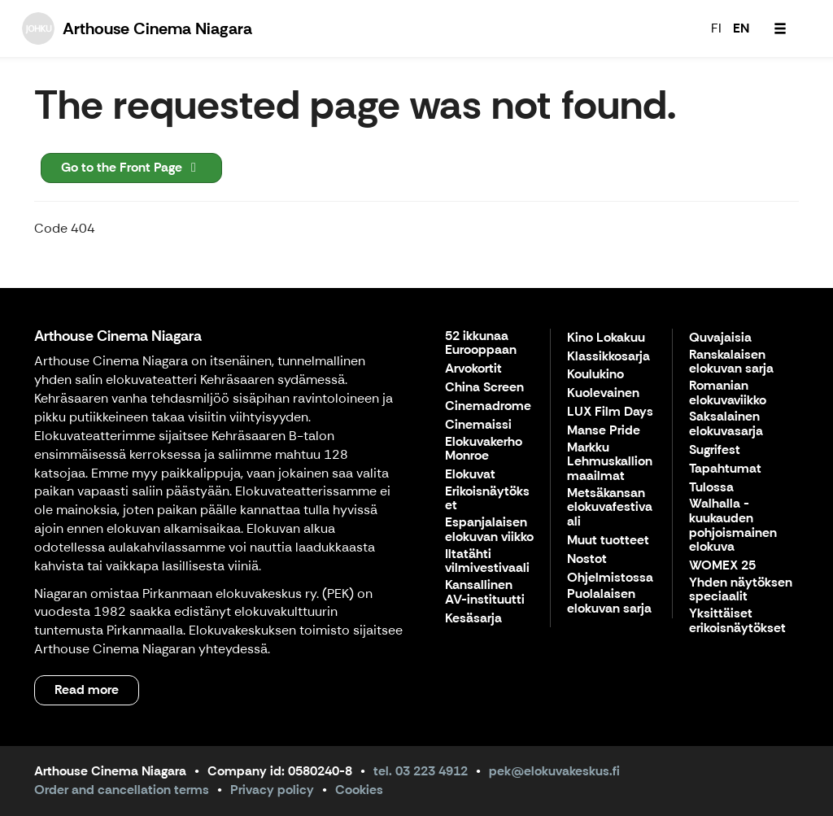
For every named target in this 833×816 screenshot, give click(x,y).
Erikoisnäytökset (487, 499)
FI (716, 28)
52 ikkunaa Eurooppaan (481, 344)
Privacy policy (272, 789)
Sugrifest (714, 450)
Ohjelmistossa (610, 578)
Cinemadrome (488, 406)
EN (741, 28)
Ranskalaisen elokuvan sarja (731, 362)
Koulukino (595, 374)
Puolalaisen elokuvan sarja (609, 602)
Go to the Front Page (131, 167)
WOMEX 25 (722, 566)
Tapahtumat (725, 469)
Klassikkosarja (608, 356)
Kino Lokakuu (606, 338)
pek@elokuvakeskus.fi (554, 770)
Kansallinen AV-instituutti (485, 593)
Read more (87, 689)
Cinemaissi (478, 425)
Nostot (587, 559)
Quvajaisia (720, 338)
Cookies (359, 789)
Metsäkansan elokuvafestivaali (609, 508)
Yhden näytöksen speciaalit (740, 590)
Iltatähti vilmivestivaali (487, 562)
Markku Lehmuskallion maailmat (609, 462)
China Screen (484, 387)
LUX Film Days (610, 412)
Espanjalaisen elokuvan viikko (489, 530)
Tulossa (711, 487)
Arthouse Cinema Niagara (118, 336)
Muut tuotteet (608, 540)
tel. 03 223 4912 (420, 770)
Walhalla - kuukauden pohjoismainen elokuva (733, 525)
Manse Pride (603, 431)
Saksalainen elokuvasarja (726, 424)
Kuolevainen (603, 393)
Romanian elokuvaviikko (727, 393)
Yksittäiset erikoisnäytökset (737, 621)
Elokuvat (470, 474)
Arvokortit (473, 369)
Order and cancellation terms (121, 789)
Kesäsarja (473, 618)
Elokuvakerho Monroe (483, 449)
